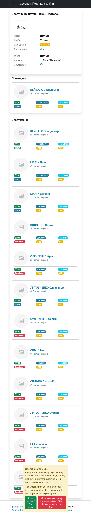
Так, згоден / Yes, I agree (31, 502)
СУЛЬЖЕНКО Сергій (43, 319)
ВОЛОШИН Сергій (42, 225)
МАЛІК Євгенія (40, 193)
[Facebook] (41, 64)
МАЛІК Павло (39, 162)
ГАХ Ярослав (38, 444)
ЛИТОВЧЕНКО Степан (44, 412)
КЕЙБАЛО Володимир (44, 89)
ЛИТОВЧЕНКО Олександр (47, 287)
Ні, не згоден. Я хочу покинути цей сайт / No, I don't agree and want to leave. (51, 502)
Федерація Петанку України (36, 3)
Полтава (37, 93)
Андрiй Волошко (20, 510)
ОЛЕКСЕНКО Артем (43, 256)
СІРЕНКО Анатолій (42, 381)
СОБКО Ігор (37, 350)
